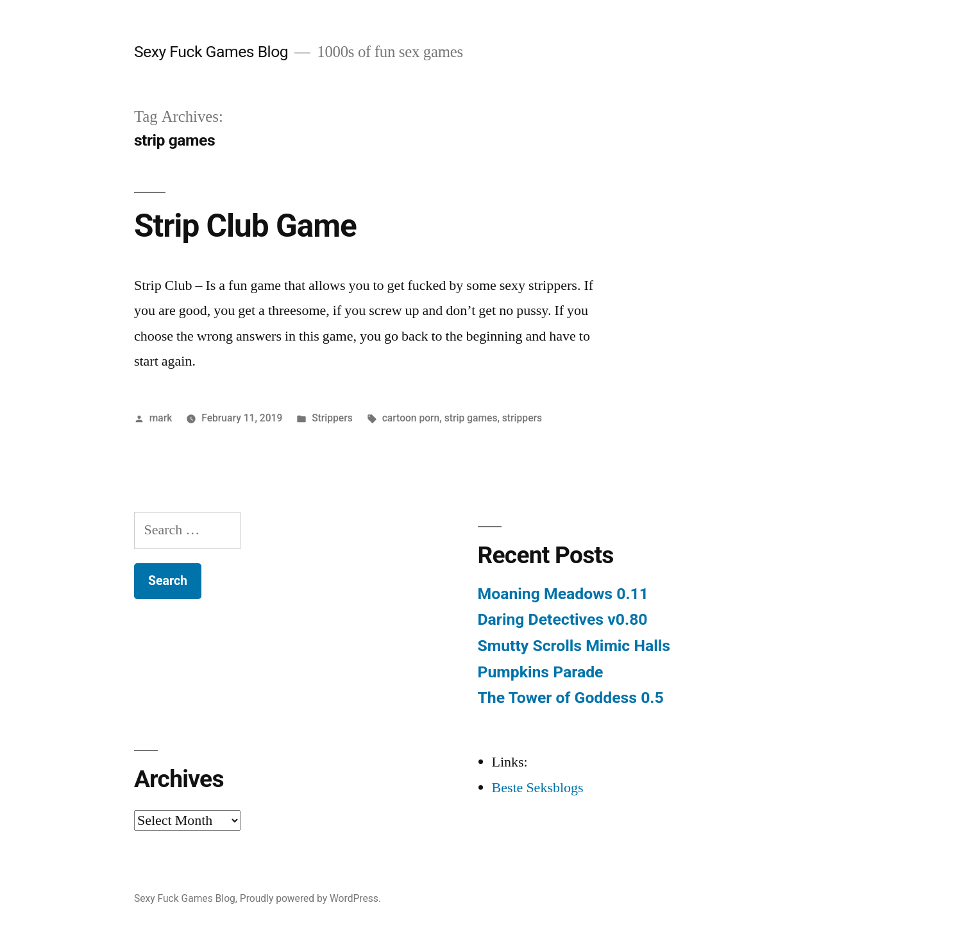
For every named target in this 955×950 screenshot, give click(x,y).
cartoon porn (411, 418)
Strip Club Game (245, 225)
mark (161, 418)
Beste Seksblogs (538, 788)
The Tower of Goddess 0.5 (571, 697)
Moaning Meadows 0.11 (563, 593)
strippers (522, 418)
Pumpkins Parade (541, 672)
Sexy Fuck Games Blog (211, 51)
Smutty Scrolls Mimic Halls (574, 645)
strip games (471, 418)
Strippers (332, 418)
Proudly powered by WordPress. (310, 898)
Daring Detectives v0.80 (563, 619)
